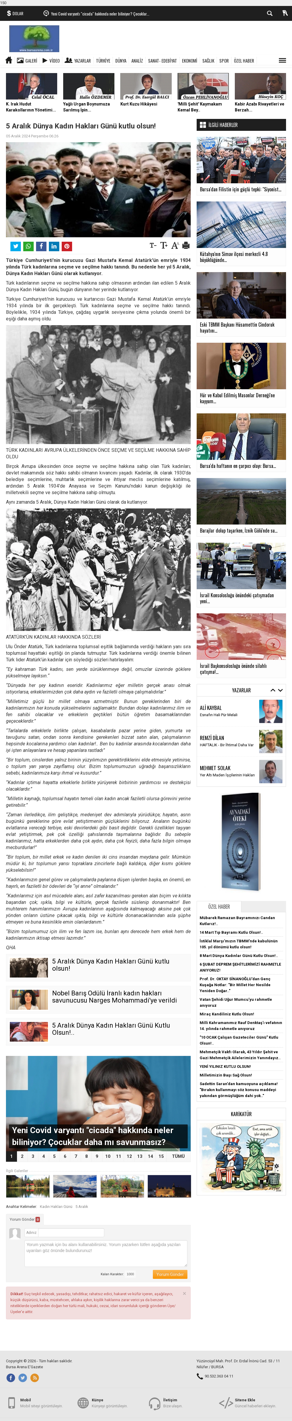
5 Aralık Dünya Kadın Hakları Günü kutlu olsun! (111, 965)
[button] (241, 1157)
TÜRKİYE (103, 60)
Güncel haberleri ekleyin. (255, 1402)
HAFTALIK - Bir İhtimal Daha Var (227, 745)
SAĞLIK (208, 60)
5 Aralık (81, 1206)
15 (161, 1156)
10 (108, 1156)
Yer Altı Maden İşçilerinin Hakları (227, 775)
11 (118, 1156)
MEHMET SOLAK (215, 768)
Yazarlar (82, 60)
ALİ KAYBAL (211, 707)
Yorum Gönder (25, 1219)
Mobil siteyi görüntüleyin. (41, 1402)
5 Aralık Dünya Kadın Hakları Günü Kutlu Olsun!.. (111, 1029)
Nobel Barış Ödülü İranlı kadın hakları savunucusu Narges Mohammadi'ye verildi (114, 996)
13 (139, 1156)
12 (129, 1156)
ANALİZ (137, 60)
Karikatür (241, 1114)
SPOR (224, 60)
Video (54, 60)
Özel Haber (219, 906)
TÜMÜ (178, 1156)
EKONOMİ (189, 60)
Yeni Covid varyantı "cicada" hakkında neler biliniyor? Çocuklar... (100, 13)
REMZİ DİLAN (212, 737)
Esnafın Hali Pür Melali (218, 715)
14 (150, 1156)
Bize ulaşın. (173, 1402)
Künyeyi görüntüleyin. (110, 1402)
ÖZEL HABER (244, 60)
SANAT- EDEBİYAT (162, 60)
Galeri (31, 60)
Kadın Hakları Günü (56, 1206)
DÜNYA (120, 60)
